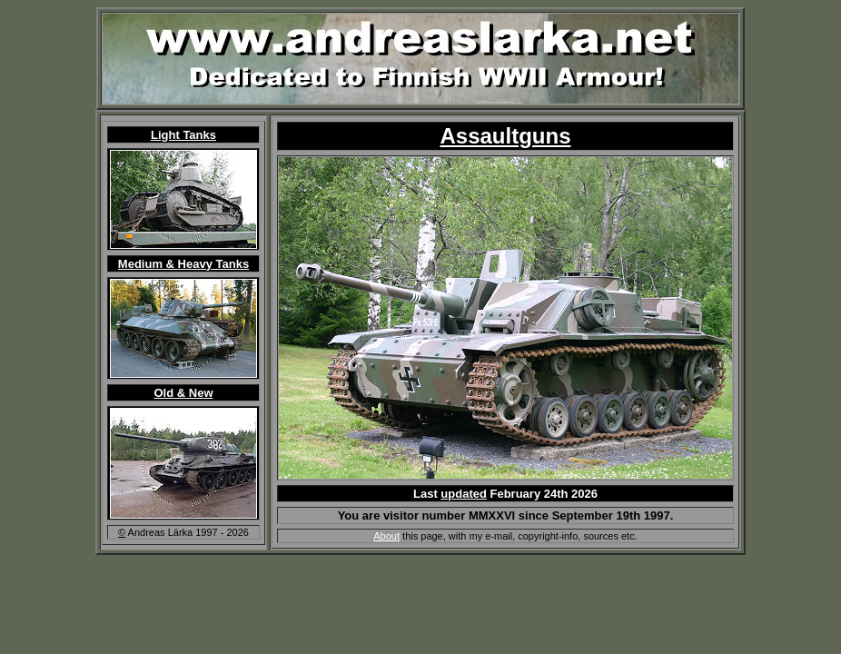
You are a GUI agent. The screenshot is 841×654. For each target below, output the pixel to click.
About (386, 535)
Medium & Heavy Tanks (183, 264)
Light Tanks (183, 135)
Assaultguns (505, 136)
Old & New (183, 393)
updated (463, 493)
